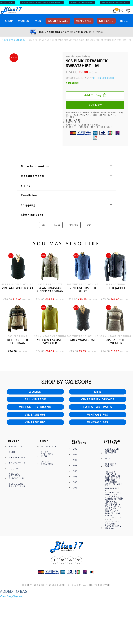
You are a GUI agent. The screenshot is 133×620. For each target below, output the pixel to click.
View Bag (6, 596)
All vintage (35, 399)
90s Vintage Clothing (77, 40)
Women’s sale (58, 21)
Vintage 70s (97, 415)
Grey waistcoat (83, 340)
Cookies (14, 468)
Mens (57, 224)
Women (23, 21)
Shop (9, 21)
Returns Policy (110, 465)
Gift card (106, 21)
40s (75, 459)
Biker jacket (115, 288)
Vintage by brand (35, 407)
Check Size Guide (103, 78)
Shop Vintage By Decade (49, 40)
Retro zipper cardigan (17, 341)
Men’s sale (83, 21)
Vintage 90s (97, 422)
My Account (49, 446)
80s (75, 482)
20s (75, 448)
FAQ (107, 458)
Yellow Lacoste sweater (50, 341)
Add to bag (92, 95)
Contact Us (17, 463)
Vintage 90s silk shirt (83, 289)
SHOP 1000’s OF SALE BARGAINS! (44, 3)
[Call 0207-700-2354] (128, 11)
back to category (13, 40)
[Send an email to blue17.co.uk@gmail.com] (121, 11)
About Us (15, 446)
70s (75, 476)
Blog (124, 21)
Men (38, 21)
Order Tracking (47, 462)
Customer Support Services (112, 450)
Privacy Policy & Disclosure (17, 476)
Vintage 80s (35, 422)
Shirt (89, 224)
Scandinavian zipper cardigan (50, 289)
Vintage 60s (35, 415)
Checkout (18, 596)
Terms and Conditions (17, 484)
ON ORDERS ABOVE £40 (117, 3)
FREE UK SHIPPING (84, 3)
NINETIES (73, 224)
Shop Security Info (47, 454)
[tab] (66, 166)
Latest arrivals (97, 407)
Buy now (95, 105)
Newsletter (17, 457)
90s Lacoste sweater (115, 341)
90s (43, 224)
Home (31, 40)
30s (75, 454)
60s (75, 471)
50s (75, 465)
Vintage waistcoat (17, 288)
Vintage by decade (98, 399)
